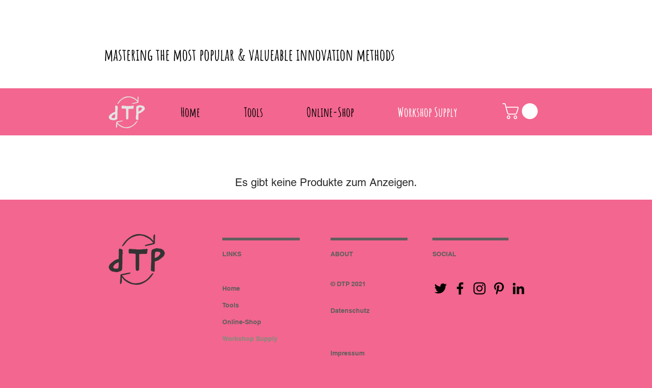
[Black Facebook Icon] (460, 288)
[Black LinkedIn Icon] (518, 288)
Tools (230, 305)
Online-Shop (241, 322)
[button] (522, 111)
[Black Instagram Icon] (479, 288)
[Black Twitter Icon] (440, 288)
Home (231, 288)
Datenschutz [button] (350, 310)
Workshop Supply (250, 338)
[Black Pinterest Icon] (499, 288)
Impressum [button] (347, 353)
